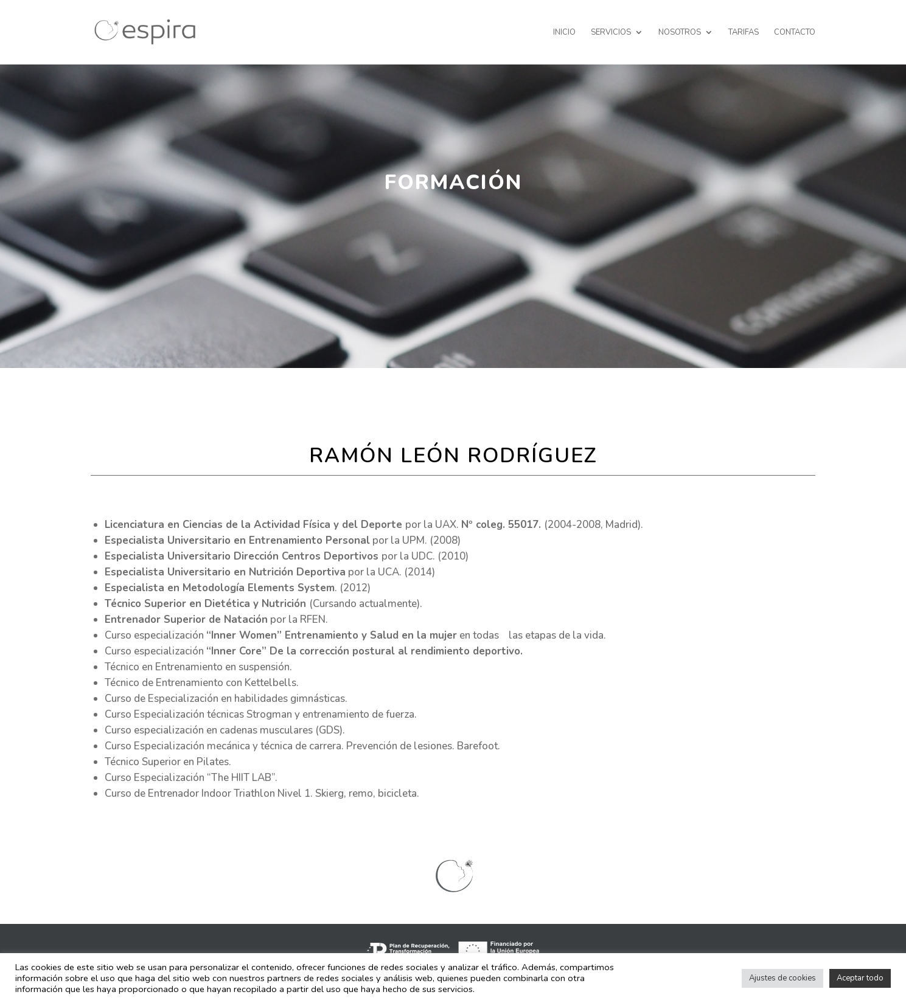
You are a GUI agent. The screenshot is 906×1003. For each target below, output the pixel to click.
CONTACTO (794, 33)
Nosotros (679, 33)
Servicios (611, 33)
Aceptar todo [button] (860, 978)
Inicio (564, 33)
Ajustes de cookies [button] (782, 978)
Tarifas (743, 33)
